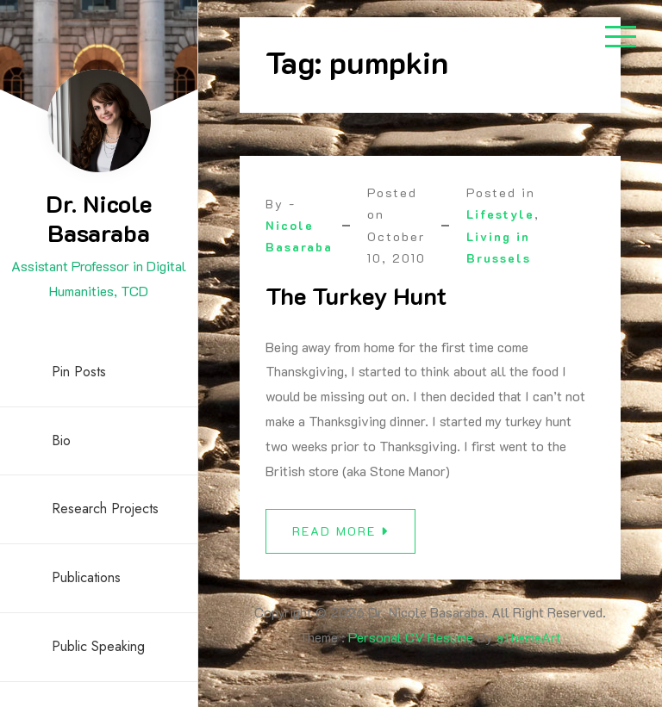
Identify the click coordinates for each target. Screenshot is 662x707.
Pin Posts (79, 371)
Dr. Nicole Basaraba (99, 218)
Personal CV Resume (410, 637)
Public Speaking (98, 646)
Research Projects (105, 508)
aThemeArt (528, 637)
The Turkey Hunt (356, 295)
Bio (61, 440)
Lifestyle (500, 214)
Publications (86, 577)
